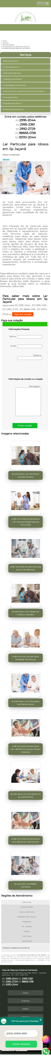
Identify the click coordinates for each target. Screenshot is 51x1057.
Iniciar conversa (21, 1044)
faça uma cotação (22, 314)
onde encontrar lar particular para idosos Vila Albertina (25, 568)
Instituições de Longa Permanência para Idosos (24, 91)
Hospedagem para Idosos (14, 85)
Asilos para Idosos (11, 61)
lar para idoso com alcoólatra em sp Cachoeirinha (25, 795)
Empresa (26, 1001)
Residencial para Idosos (13, 109)
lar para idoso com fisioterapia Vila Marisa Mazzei (25, 703)
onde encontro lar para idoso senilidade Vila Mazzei (25, 658)
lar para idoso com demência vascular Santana (25, 475)
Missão (26, 1009)
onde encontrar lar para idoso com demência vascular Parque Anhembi (25, 749)
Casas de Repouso (11, 67)
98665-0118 (27, 133)
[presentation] (25, 369)
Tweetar (6, 159)
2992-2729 (27, 129)
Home (25, 993)
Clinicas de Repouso (12, 73)
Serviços (25, 54)
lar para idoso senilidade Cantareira (25, 885)
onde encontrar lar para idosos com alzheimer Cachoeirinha (25, 840)
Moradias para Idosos (12, 103)
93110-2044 (27, 137)
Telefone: (29, 357)
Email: (26, 346)
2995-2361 (27, 124)
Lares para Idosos (10, 97)
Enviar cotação (25, 425)
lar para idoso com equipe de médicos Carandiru (25, 613)
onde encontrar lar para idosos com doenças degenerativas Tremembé (25, 522)
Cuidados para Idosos (12, 79)
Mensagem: (28, 400)
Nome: (26, 337)
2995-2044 (27, 120)
